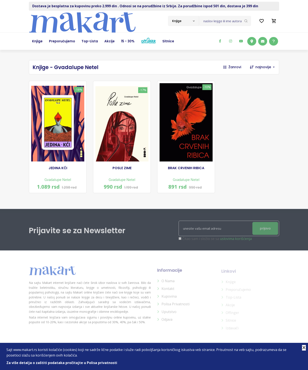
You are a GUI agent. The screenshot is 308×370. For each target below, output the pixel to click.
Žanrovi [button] (232, 67)
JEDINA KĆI (58, 168)
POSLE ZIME (122, 168)
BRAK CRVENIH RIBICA (186, 168)
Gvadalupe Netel (57, 179)
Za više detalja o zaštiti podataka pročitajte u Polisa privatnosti (61, 362)
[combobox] (183, 21)
